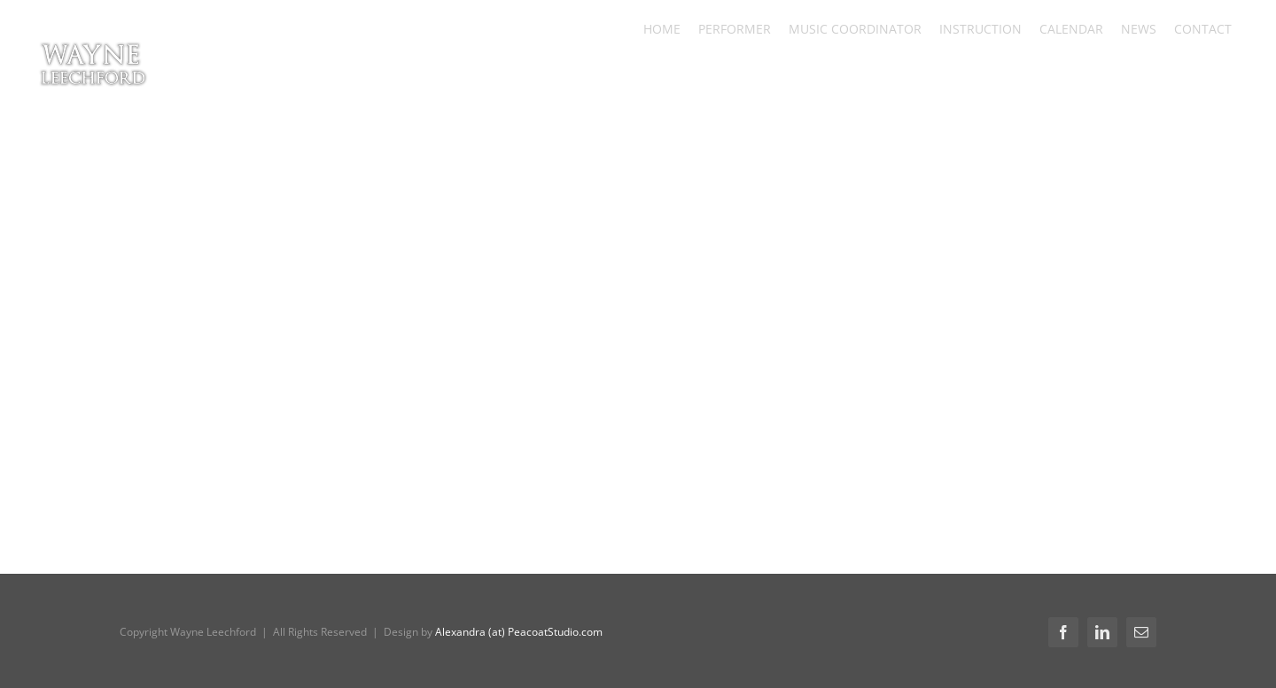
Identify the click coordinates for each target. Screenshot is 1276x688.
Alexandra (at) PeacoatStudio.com (519, 631)
